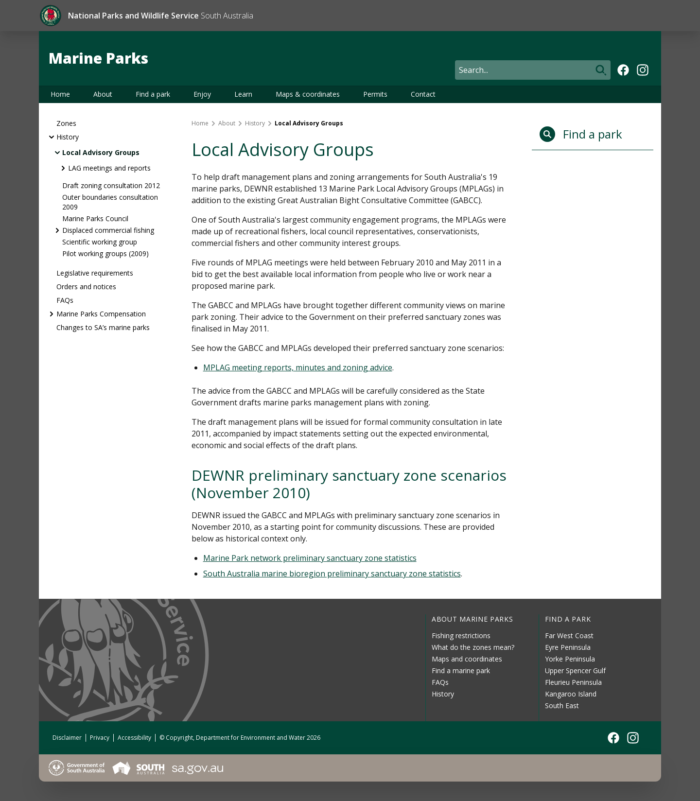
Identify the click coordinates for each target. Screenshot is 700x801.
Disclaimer (67, 737)
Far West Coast (569, 635)
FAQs (64, 300)
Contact (423, 94)
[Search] (533, 70)
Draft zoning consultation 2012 (111, 185)
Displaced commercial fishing (108, 230)
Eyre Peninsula (568, 647)
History (67, 136)
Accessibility (134, 737)
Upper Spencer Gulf (575, 670)
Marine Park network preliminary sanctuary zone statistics (310, 558)
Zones (66, 123)
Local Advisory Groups (101, 152)
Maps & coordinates (308, 94)
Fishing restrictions (461, 635)
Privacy (99, 737)
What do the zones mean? (473, 647)
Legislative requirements (94, 273)
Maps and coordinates (467, 658)
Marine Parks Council (95, 218)
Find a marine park (461, 670)
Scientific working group (99, 241)
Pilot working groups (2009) (105, 253)
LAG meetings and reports (109, 168)
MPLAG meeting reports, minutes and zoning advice (297, 367)
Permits (375, 94)
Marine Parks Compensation (101, 313)
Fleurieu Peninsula (573, 682)
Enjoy (202, 94)
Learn (243, 94)
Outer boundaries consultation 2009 (110, 201)
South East (562, 705)
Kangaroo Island (570, 693)
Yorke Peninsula (570, 658)
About (102, 94)
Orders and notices (86, 286)
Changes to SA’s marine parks (103, 327)
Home (60, 94)
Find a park (153, 94)
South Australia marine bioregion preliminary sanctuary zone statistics (332, 573)
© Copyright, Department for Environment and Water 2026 (239, 737)
